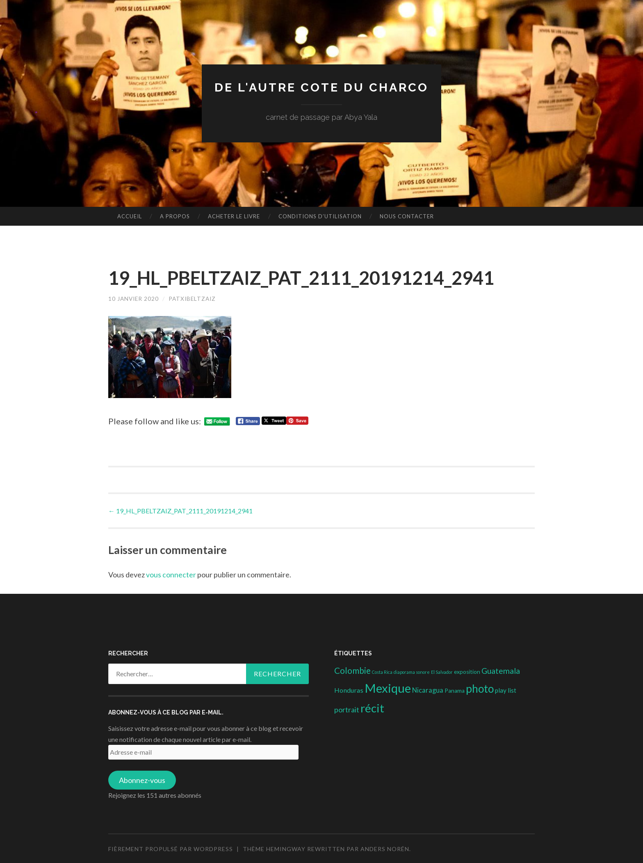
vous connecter (171, 574)
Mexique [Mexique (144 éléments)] (388, 687)
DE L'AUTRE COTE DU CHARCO (321, 87)
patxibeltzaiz (194, 298)
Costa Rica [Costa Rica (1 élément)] (382, 671)
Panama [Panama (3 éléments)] (455, 690)
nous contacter (407, 216)
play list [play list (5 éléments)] (505, 690)
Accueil (129, 216)
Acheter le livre (234, 216)
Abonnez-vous (142, 779)
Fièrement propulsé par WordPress (170, 848)
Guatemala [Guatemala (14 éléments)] (500, 670)
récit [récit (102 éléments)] (372, 707)
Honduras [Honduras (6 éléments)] (348, 690)
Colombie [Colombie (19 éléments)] (352, 670)
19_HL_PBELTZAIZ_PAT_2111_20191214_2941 (180, 510)
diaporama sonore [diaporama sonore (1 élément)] (412, 671)
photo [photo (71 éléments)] (480, 688)
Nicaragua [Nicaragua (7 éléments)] (427, 690)
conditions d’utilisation (320, 216)
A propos (175, 216)
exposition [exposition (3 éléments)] (467, 671)
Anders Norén (384, 848)
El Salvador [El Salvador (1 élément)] (442, 671)
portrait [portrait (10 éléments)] (346, 708)
